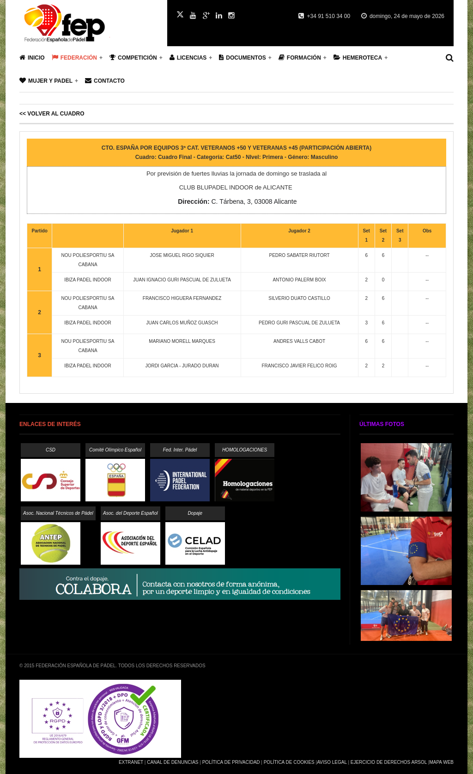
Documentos (242, 57)
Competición (133, 57)
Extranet (131, 762)
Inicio (32, 57)
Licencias (188, 57)
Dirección (192, 201)
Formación (300, 57)
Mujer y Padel (46, 80)
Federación (74, 57)
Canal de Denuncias (172, 762)
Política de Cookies (289, 762)
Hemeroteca (358, 57)
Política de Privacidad (231, 762)
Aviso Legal (331, 762)
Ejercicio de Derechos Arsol (389, 762)
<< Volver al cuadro (51, 113)
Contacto (105, 80)
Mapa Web (441, 762)
